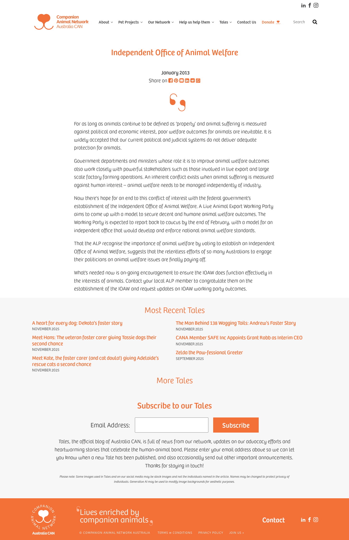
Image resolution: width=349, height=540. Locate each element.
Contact (273, 519)
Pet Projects (128, 22)
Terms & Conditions (175, 532)
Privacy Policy (210, 532)
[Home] (61, 22)
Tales (223, 22)
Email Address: (110, 424)
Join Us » (236, 532)
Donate (268, 22)
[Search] (314, 22)
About (104, 22)
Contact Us (246, 22)
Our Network (159, 22)
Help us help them (194, 22)
